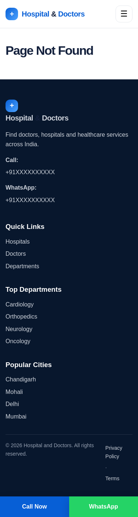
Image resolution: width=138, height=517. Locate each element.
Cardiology (19, 304)
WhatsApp (103, 506)
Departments (22, 266)
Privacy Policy (113, 452)
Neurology (19, 329)
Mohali (14, 392)
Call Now (34, 506)
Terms (112, 478)
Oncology (18, 341)
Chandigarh (21, 379)
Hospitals (18, 241)
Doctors (16, 254)
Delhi (12, 404)
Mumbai (16, 416)
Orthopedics (21, 316)
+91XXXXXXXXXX (30, 172)
